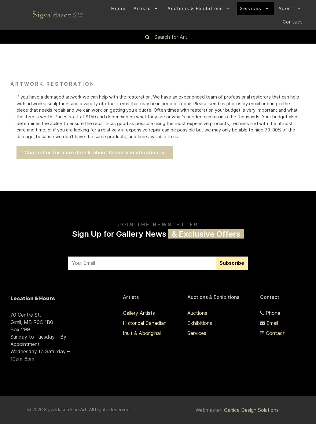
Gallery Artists (139, 313)
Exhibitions (199, 323)
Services (196, 333)
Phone (273, 313)
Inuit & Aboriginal (142, 333)
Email (272, 323)
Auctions (197, 313)
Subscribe (231, 263)
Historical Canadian (145, 323)
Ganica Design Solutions (251, 410)
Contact (275, 333)
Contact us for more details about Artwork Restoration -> (94, 152)
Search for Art (170, 37)
